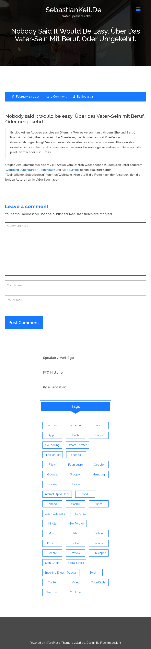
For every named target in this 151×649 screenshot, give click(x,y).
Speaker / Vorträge (58, 358)
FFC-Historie (53, 373)
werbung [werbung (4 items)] (52, 592)
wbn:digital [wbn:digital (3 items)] (98, 582)
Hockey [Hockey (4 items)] (52, 484)
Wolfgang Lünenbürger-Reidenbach (30, 170)
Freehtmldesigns (111, 643)
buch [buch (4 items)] (75, 435)
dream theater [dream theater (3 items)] (77, 445)
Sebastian (87, 96)
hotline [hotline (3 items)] (75, 484)
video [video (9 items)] (75, 582)
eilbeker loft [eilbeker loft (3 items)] (53, 455)
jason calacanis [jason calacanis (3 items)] (55, 514)
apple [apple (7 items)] (52, 435)
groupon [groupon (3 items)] (75, 474)
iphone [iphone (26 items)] (52, 504)
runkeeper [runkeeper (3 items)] (99, 553)
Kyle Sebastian (54, 387)
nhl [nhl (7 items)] (75, 533)
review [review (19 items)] (75, 553)
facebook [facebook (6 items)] (76, 455)
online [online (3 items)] (99, 533)
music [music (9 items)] (52, 533)
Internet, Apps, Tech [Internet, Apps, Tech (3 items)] (57, 494)
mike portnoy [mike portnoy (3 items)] (76, 524)
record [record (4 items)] (52, 553)
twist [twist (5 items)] (93, 573)
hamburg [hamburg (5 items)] (99, 474)
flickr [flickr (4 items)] (52, 465)
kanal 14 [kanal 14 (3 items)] (80, 514)
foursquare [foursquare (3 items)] (75, 465)
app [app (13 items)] (98, 425)
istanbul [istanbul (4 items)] (75, 504)
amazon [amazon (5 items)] (75, 425)
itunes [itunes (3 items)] (98, 504)
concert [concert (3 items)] (99, 435)
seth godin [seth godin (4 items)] (52, 563)
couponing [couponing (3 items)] (52, 445)
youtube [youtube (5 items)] (75, 592)
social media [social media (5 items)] (76, 563)
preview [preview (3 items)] (99, 543)
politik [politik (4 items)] (75, 543)
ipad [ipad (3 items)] (85, 494)
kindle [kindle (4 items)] (52, 524)
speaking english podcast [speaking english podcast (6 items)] (61, 573)
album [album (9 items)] (52, 425)
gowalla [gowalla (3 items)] (52, 474)
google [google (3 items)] (99, 465)
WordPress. (53, 643)
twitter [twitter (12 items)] (52, 582)
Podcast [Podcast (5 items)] (52, 543)
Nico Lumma (70, 170)
